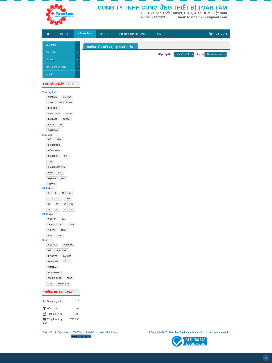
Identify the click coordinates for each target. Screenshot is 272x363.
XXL (58, 199)
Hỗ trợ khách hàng (56, 66)
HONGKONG (53, 272)
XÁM (50, 162)
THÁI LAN (52, 267)
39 (49, 210)
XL (49, 199)
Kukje (69, 113)
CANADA (67, 256)
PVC (59, 235)
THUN (63, 230)
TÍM (65, 156)
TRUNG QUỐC (54, 278)
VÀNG (59, 139)
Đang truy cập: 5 (81, 336)
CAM (50, 173)
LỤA (50, 235)
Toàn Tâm (53, 130)
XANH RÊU (53, 156)
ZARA (50, 102)
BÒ (61, 224)
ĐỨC (66, 261)
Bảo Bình (52, 108)
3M (61, 125)
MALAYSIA (53, 261)
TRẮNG (51, 184)
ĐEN (63, 178)
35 (49, 204)
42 (72, 210)
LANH (71, 224)
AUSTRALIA (63, 284)
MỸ (49, 250)
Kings (51, 125)
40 (57, 210)
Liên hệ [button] (160, 34)
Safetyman (54, 113)
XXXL (68, 199)
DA (63, 219)
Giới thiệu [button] (64, 34)
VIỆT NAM (52, 245)
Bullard (52, 119)
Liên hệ (50, 74)
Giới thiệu (51, 45)
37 (64, 204)
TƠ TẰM (51, 230)
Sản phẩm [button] (85, 34)
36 (57, 204)
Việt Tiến (67, 97)
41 (64, 210)
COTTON (52, 219)
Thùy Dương (65, 102)
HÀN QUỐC (68, 245)
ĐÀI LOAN (52, 256)
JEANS (51, 224)
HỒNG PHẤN (54, 150)
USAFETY (52, 97)
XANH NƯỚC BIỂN (56, 167)
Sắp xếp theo (165, 54)
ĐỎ (49, 139)
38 (72, 204)
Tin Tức (50, 59)
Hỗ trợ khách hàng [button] (133, 35)
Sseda (66, 119)
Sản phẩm (51, 52)
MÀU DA (52, 178)
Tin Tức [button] (106, 35)
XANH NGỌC (54, 145)
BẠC (60, 173)
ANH (50, 284)
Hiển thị (199, 54)
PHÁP (69, 278)
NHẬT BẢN (61, 250)
